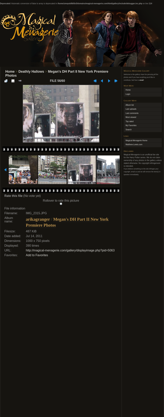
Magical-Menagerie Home (136, 140)
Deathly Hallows (31, 71)
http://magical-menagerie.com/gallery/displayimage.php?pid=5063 (70, 250)
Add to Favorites (37, 255)
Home (10, 71)
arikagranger (38, 219)
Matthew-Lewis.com (134, 144)
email (141, 80)
